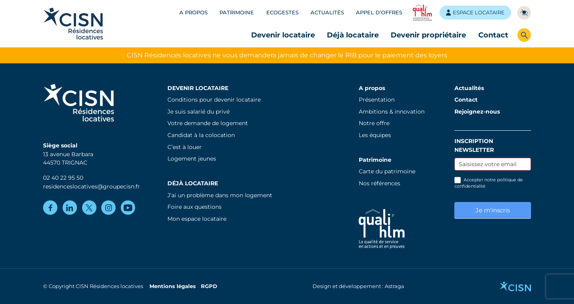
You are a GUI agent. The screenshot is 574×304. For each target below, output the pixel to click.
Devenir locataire (283, 35)
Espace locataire (475, 13)
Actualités (327, 13)
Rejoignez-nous (477, 111)
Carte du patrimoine (387, 171)
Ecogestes (282, 13)
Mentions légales (172, 286)
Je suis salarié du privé (198, 111)
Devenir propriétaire (428, 35)
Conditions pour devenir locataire (214, 99)
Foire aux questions (194, 206)
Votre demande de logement (207, 123)
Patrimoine (237, 13)
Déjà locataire (353, 35)
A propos (193, 13)
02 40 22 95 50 (63, 177)
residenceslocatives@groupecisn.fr (91, 186)
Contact (493, 35)
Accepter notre (488, 183)
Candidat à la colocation (201, 135)
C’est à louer (184, 147)
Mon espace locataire (196, 218)
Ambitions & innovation (392, 111)
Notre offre (374, 123)
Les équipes (375, 135)
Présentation (377, 99)
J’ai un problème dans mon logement (219, 195)
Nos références (379, 183)
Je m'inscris (493, 210)
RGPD (209, 286)
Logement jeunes (191, 158)
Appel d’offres (379, 13)
